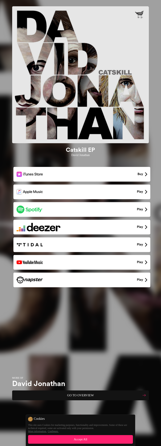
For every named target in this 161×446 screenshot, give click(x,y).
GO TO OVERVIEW (80, 395)
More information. (37, 431)
